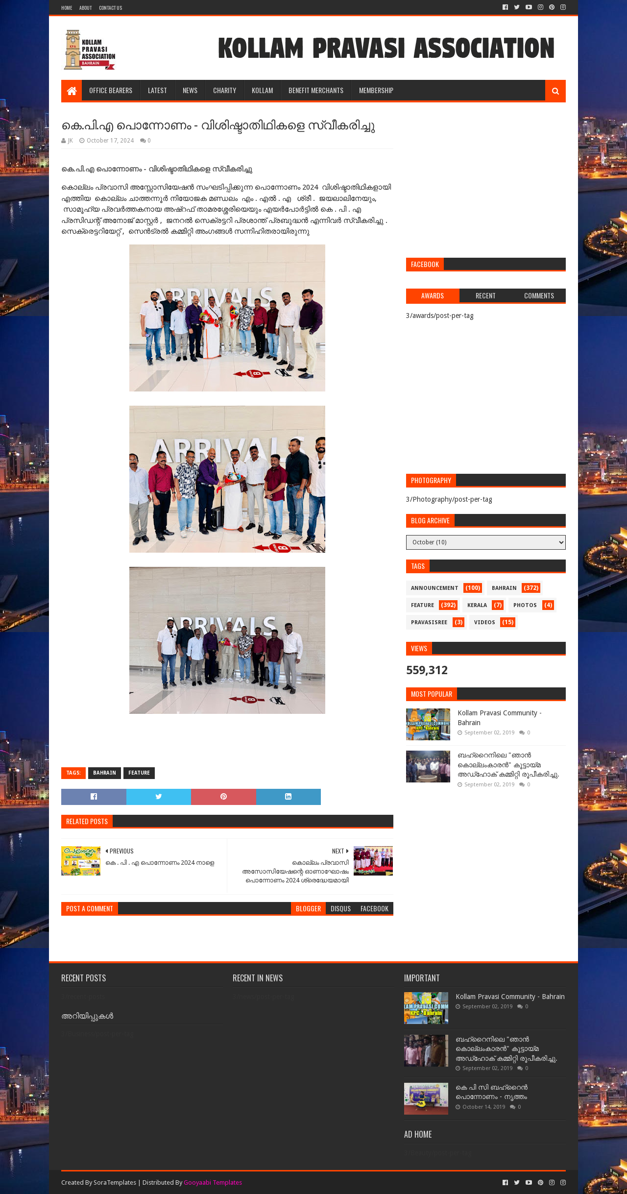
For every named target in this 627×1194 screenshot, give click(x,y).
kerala (477, 605)
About (85, 7)
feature (139, 773)
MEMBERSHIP (376, 90)
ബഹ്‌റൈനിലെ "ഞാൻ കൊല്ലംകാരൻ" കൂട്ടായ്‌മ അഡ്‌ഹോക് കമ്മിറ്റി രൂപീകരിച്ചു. (508, 764)
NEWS (190, 90)
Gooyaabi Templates (213, 1182)
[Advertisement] (486, 181)
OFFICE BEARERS (110, 90)
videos (484, 622)
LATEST (157, 90)
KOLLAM (262, 90)
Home (66, 7)
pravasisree (429, 622)
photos (525, 605)
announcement (434, 588)
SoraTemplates (115, 1182)
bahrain (104, 773)
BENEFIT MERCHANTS (316, 90)
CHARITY (224, 90)
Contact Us (110, 7)
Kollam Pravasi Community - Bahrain (510, 996)
